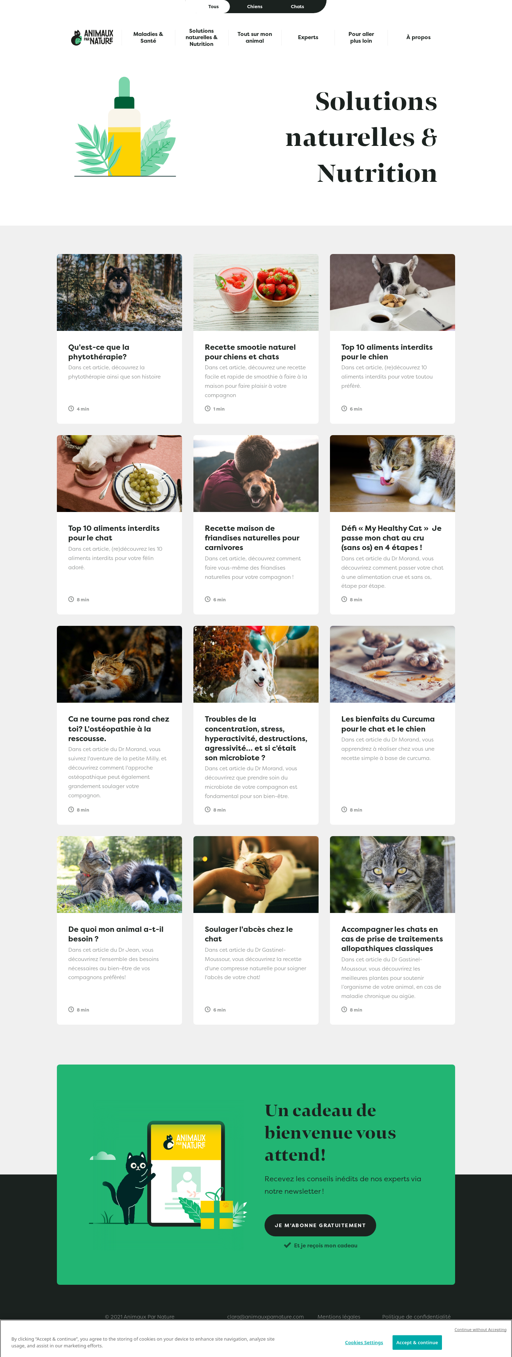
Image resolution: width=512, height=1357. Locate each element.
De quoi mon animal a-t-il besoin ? (116, 934)
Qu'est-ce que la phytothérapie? (98, 352)
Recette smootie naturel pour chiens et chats (250, 352)
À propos (418, 37)
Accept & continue (417, 1348)
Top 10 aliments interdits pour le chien (387, 352)
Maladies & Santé (148, 37)
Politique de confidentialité (416, 1316)
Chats (297, 7)
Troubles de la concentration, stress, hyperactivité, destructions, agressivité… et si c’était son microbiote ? (256, 738)
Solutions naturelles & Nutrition (202, 38)
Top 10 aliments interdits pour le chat (114, 533)
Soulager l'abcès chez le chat (249, 934)
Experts (308, 37)
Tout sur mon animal (255, 37)
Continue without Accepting (480, 1334)
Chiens (254, 7)
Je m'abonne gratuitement (320, 1225)
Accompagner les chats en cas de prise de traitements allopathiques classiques (392, 939)
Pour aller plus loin (361, 37)
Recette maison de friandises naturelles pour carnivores (252, 538)
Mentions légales (339, 1316)
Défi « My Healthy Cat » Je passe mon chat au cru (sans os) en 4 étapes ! (391, 538)
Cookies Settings (364, 1348)
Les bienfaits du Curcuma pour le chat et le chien (388, 724)
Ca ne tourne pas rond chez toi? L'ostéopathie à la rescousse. (118, 728)
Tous (213, 7)
